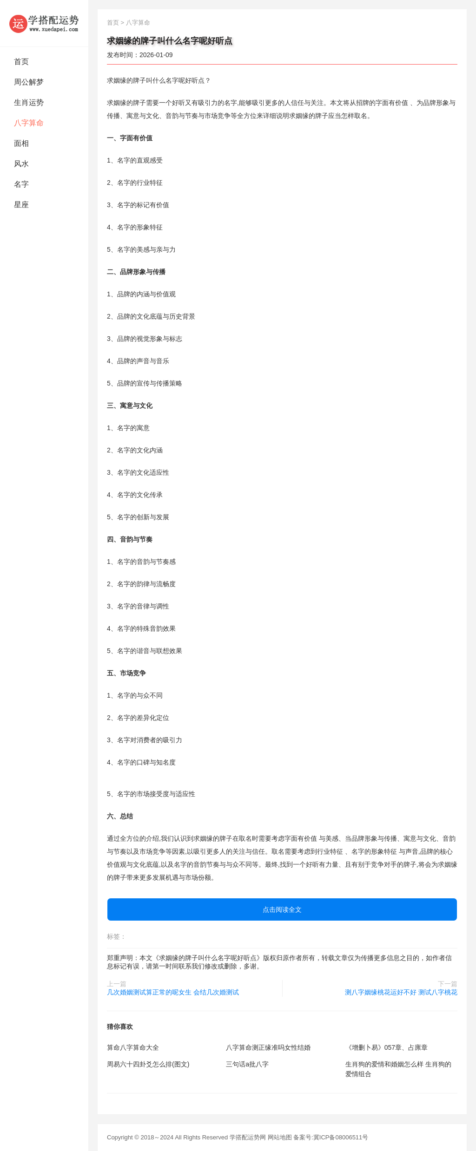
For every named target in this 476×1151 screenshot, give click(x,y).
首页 (21, 61)
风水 (21, 164)
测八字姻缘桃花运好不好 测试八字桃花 (401, 992)
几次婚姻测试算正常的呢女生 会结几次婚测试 (173, 992)
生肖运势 (29, 102)
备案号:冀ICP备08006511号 (330, 1137)
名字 (21, 184)
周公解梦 (29, 82)
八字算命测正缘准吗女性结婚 (268, 1047)
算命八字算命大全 (133, 1047)
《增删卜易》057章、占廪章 (386, 1047)
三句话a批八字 (247, 1064)
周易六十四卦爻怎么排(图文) (148, 1064)
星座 (21, 205)
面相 (21, 143)
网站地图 (280, 1137)
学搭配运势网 (248, 1137)
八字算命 (29, 123)
